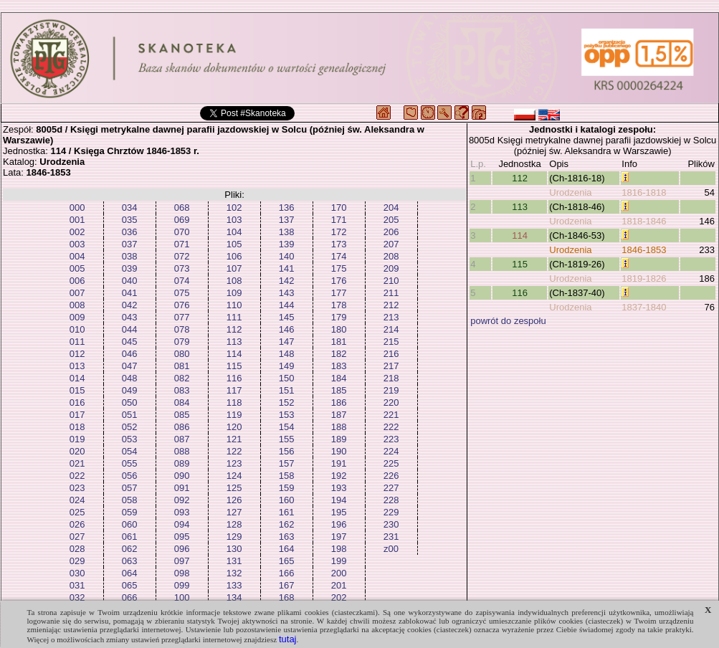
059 (130, 512)
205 (391, 219)
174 (339, 256)
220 (391, 402)
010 (77, 329)
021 (77, 463)
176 (339, 280)
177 (339, 292)
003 (77, 244)
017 (77, 414)
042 (130, 305)
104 (234, 232)
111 (234, 317)
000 (77, 207)
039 (130, 268)
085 (182, 414)
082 (182, 378)
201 (339, 585)
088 (182, 451)
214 (391, 329)
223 (391, 439)
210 (391, 280)
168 (287, 597)
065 (130, 585)
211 (391, 292)
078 (182, 329)
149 (287, 366)
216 (391, 353)
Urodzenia (570, 192)
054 (130, 451)
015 (77, 390)
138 (287, 232)
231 (391, 536)
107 (234, 268)
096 (182, 548)
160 (287, 500)
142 (287, 280)
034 (130, 207)
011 (77, 341)
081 (182, 366)
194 (339, 500)
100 (182, 597)
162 (287, 524)
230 (391, 524)
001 (77, 219)
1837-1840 (644, 307)
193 (339, 487)
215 (391, 341)
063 (130, 561)
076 (182, 305)
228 (391, 500)
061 (130, 536)
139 (287, 244)
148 (287, 353)
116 (234, 378)
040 (130, 280)
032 (77, 597)
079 (182, 341)
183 (339, 366)
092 (182, 500)
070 (182, 232)
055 (130, 463)
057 (130, 487)
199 (339, 561)
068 (182, 207)
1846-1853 (644, 249)
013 (77, 366)
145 (287, 317)
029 (77, 561)
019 (77, 439)
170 (339, 207)
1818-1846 (644, 221)
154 (287, 426)
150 (287, 378)
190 (339, 451)
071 (182, 244)
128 (234, 524)
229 (391, 512)
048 (130, 378)
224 (391, 451)
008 (77, 305)
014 (77, 378)
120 (234, 426)
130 (234, 548)
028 (77, 548)
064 (130, 573)
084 (182, 402)
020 (77, 451)
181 (339, 341)
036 (130, 232)
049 (130, 390)
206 (391, 232)
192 (339, 475)
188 (339, 426)
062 (130, 548)
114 (234, 353)
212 (391, 305)
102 (234, 207)
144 (287, 305)
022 (77, 475)
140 (287, 256)
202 (339, 597)
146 (287, 329)
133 (234, 585)
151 (287, 390)
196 (339, 524)
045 (130, 341)
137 (287, 219)
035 (130, 219)
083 (182, 390)
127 (234, 512)
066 (130, 597)
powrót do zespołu (508, 320)
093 (182, 512)
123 (234, 463)
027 (77, 536)
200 (339, 573)
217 (391, 366)
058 (130, 500)
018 (77, 426)
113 (234, 341)
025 (77, 512)
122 (234, 451)
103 (234, 219)
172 (339, 232)
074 (182, 280)
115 (234, 366)
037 (130, 244)
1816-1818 (644, 192)
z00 (391, 548)
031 (77, 585)
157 (287, 463)
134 (234, 597)
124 (234, 475)
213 (391, 317)
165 (287, 561)
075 (182, 292)
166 (287, 573)
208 (391, 256)
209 (391, 268)
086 (182, 426)
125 (234, 487)
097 (182, 561)
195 (339, 512)
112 (234, 329)
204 (391, 207)
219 (391, 390)
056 (130, 475)
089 (182, 463)
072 (182, 256)
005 (77, 268)
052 (130, 426)
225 (391, 463)
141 (287, 268)
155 (287, 439)
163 (287, 536)
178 (339, 305)
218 (391, 378)
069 (182, 219)
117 (234, 390)
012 (77, 353)
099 (182, 585)
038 (130, 256)
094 (182, 524)
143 (287, 292)
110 (234, 305)
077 (182, 317)
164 (287, 548)
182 (339, 353)
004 (77, 256)
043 (130, 317)
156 (287, 451)
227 (391, 487)
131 (234, 561)
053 (130, 439)
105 (234, 244)
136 (287, 207)
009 (77, 317)
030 (77, 573)
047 (130, 366)
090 (182, 475)
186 (339, 402)
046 (130, 353)
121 (234, 439)
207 (391, 244)
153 (287, 414)
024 (77, 500)
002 (77, 232)
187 (339, 414)
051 (130, 414)
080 (182, 353)
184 (339, 378)
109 (234, 292)
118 (234, 402)
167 (287, 585)
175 (339, 268)
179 (339, 317)
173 (339, 244)
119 (234, 414)
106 (234, 256)
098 (182, 573)
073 (182, 268)
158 (287, 475)
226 (391, 475)
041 (130, 292)
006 (77, 280)
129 (234, 536)
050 (130, 402)
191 (339, 463)
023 (77, 487)
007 (77, 292)
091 (182, 487)
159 (287, 487)
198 (339, 548)
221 (391, 414)
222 (391, 426)
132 (234, 573)
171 (339, 219)
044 (130, 329)
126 (234, 500)
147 (287, 341)
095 (182, 536)
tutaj (288, 639)
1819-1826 (644, 278)
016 (77, 402)
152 (287, 402)
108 (234, 280)
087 (182, 439)
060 (130, 524)
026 (77, 524)
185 (339, 390)
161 (287, 512)
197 (339, 536)
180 (339, 329)
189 (339, 439)
